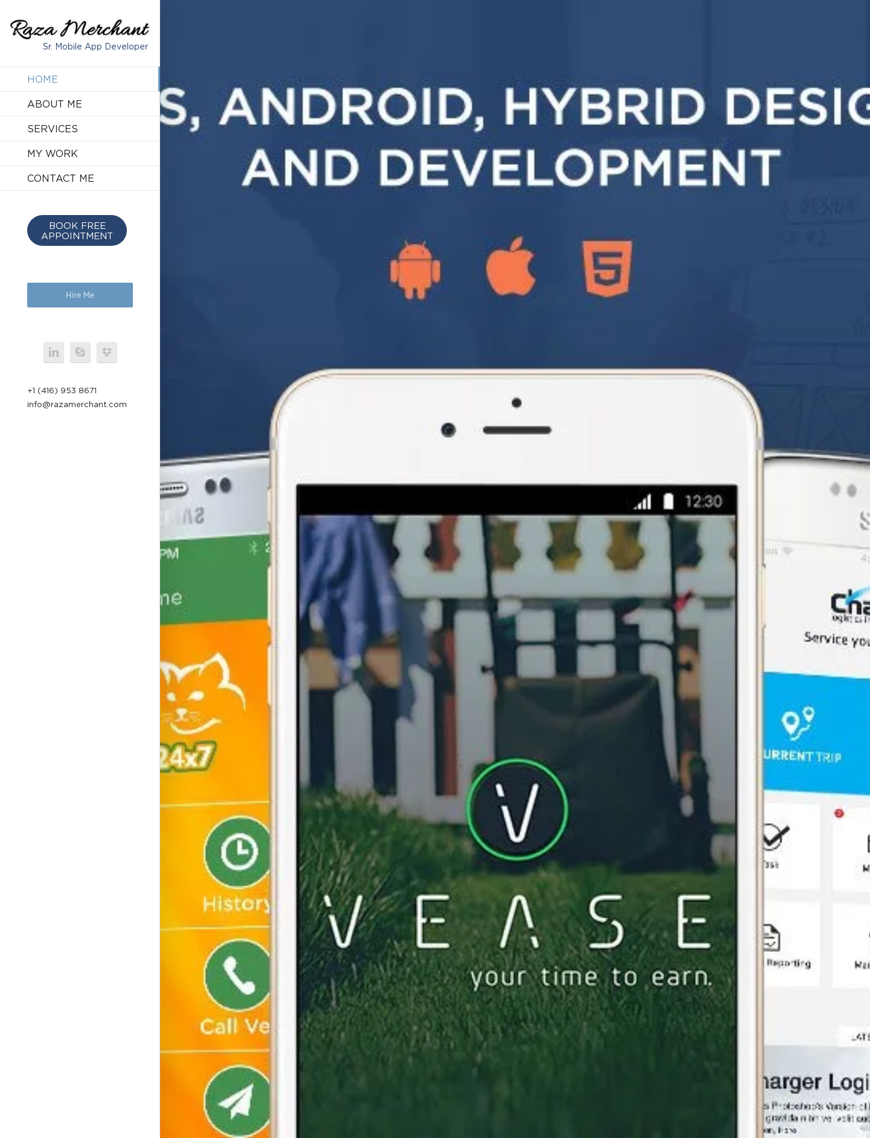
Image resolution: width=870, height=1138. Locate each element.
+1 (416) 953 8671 (62, 390)
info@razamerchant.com (77, 404)
